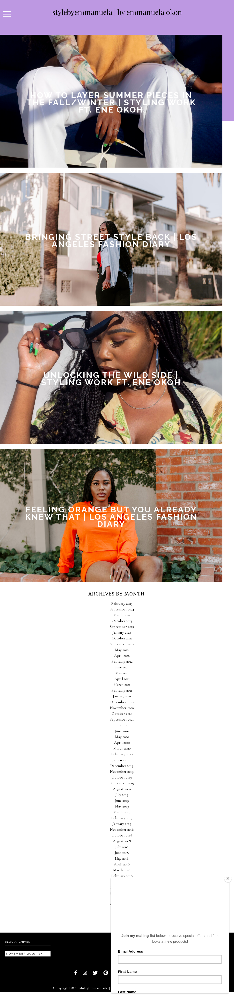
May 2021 (122, 673)
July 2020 (122, 725)
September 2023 (122, 626)
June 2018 (122, 852)
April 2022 (122, 655)
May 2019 (122, 806)
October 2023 (122, 620)
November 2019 (122, 771)
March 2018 (122, 870)
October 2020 (121, 713)
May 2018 (122, 858)
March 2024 (122, 615)
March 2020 (122, 748)
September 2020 (122, 719)
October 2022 (122, 638)
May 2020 (122, 736)
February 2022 (121, 661)
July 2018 (121, 846)
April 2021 (122, 678)
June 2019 (122, 800)
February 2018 (122, 875)
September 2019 (122, 783)
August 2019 (122, 788)
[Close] (228, 878)
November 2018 (122, 829)
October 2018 (121, 835)
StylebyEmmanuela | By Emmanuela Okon (117, 12)
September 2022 (122, 644)
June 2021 (122, 667)
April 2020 (122, 742)
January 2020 (122, 759)
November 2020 (122, 707)
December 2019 (121, 765)
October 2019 (121, 777)
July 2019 (122, 794)
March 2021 (122, 684)
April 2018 (122, 864)
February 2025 (121, 603)
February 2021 (121, 690)
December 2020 (121, 702)
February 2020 (121, 754)
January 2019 (122, 823)
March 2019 (122, 812)
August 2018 (122, 841)
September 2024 (122, 609)
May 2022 (122, 649)
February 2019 (121, 817)
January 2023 (122, 632)
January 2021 (122, 696)
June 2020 (122, 731)
